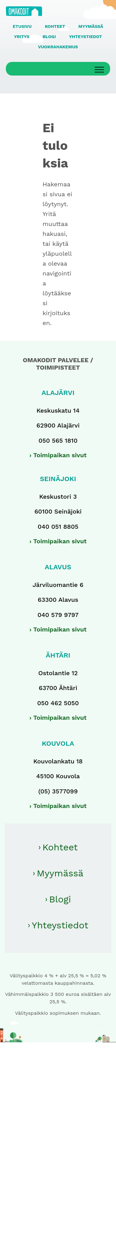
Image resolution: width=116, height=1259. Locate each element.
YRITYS (21, 36)
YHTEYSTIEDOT (85, 36)
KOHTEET (55, 26)
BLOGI (49, 36)
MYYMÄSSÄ (90, 26)
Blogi (60, 899)
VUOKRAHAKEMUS (58, 46)
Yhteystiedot (60, 925)
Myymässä (60, 873)
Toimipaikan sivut (60, 455)
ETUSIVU (22, 26)
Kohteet (60, 847)
